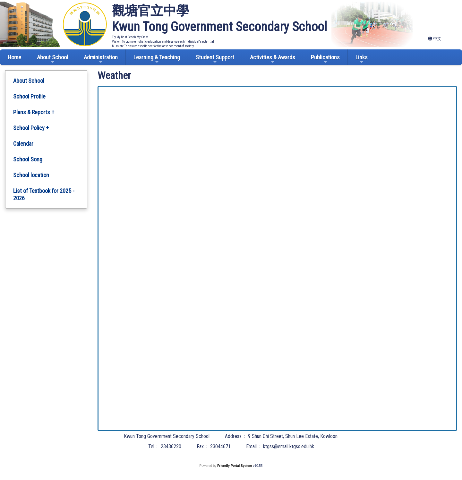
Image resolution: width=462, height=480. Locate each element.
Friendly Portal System (235, 465)
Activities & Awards (272, 59)
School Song (27, 159)
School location (31, 175)
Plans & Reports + (33, 112)
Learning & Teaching (156, 59)
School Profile (29, 96)
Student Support (215, 59)
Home (14, 57)
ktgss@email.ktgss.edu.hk (288, 446)
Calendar (23, 143)
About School (52, 59)
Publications (325, 59)
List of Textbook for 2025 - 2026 (43, 194)
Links (361, 59)
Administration (101, 59)
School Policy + (31, 127)
